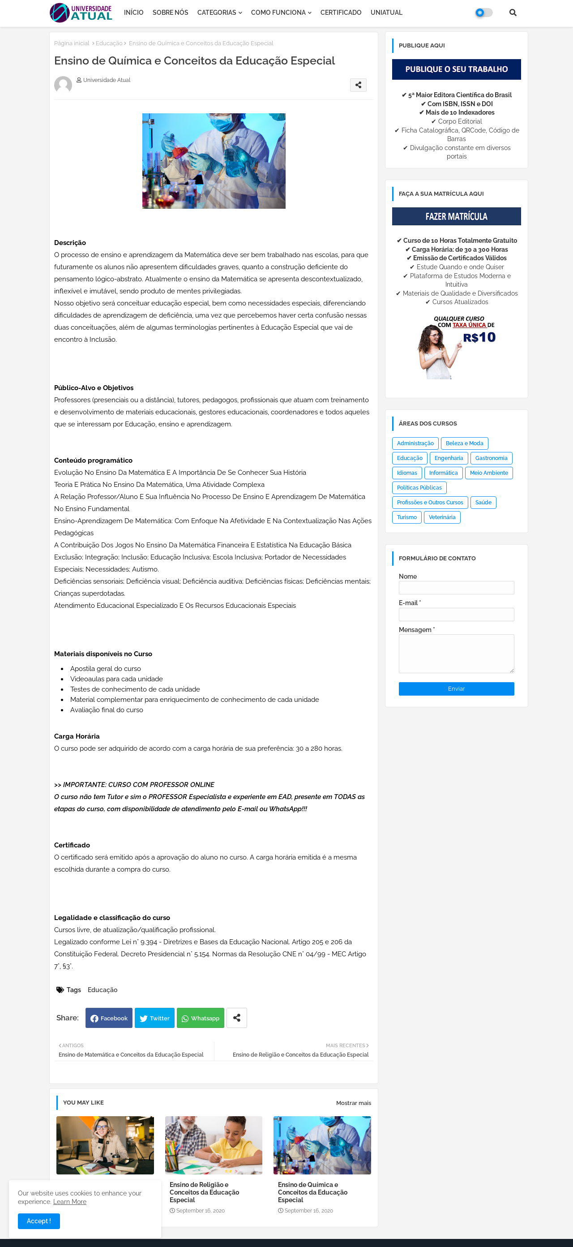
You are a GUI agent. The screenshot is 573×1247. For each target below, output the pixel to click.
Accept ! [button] (39, 1221)
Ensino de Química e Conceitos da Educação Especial (312, 1192)
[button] (513, 13)
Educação (109, 43)
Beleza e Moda (464, 443)
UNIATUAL (386, 12)
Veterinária (442, 517)
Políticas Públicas (419, 488)
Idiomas (407, 473)
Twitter (160, 1018)
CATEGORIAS (216, 12)
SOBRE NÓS (170, 12)
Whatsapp (205, 1018)
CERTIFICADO (341, 12)
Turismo (407, 517)
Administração (415, 443)
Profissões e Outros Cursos (430, 502)
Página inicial (72, 43)
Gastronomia (491, 458)
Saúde (483, 502)
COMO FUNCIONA (278, 12)
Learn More (69, 1201)
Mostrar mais (353, 1103)
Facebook (114, 1018)
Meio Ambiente (489, 473)
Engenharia (449, 458)
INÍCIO (134, 12)
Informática (443, 473)
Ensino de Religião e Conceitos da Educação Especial (204, 1192)
